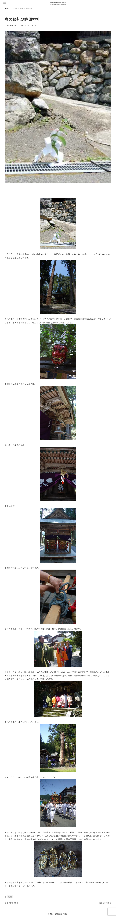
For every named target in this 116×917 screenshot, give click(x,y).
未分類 (34, 25)
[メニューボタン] (4, 3)
